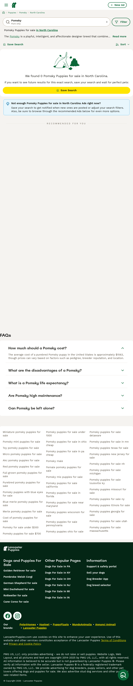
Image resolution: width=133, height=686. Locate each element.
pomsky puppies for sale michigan (105, 472)
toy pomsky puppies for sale (21, 448)
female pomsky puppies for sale (63, 469)
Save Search (13, 44)
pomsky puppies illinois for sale (110, 505)
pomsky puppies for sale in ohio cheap (66, 443)
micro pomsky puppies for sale (22, 454)
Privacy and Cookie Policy (25, 643)
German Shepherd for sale (20, 583)
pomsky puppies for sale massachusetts (105, 529)
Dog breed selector (99, 585)
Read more (119, 36)
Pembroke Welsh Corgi (17, 576)
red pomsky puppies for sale (21, 466)
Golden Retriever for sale (19, 570)
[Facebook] (7, 616)
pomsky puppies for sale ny (107, 499)
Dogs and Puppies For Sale (22, 563)
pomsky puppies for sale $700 (22, 533)
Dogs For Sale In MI (57, 591)
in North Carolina (47, 30)
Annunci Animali (105, 624)
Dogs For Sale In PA (57, 566)
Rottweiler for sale (15, 595)
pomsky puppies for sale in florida (63, 494)
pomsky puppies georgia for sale (107, 513)
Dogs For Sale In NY (57, 572)
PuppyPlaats (61, 624)
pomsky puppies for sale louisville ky (105, 481)
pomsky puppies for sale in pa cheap (65, 453)
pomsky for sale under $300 (20, 527)
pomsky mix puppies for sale (64, 477)
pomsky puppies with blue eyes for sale (23, 494)
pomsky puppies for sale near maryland (65, 504)
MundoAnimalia (82, 624)
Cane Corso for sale (16, 601)
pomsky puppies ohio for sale (64, 531)
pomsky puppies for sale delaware (105, 433)
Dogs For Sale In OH (58, 578)
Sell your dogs (96, 572)
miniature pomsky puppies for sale (22, 433)
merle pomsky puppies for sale (22, 511)
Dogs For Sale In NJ (57, 585)
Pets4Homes (28, 624)
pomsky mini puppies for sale (21, 441)
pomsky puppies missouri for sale (108, 491)
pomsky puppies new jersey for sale (109, 456)
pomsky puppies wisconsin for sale (65, 514)
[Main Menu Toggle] (6, 5)
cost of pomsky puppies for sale (20, 519)
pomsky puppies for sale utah (108, 521)
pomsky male (54, 461)
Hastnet (44, 624)
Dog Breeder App (97, 578)
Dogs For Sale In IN (57, 597)
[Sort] (122, 44)
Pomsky (15, 36)
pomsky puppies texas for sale (109, 448)
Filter (121, 22)
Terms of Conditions (113, 640)
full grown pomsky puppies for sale (22, 474)
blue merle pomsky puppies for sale (23, 503)
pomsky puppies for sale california (61, 485)
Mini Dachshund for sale (18, 589)
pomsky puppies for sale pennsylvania (61, 523)
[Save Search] (123, 674)
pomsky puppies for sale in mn (109, 441)
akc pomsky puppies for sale (21, 460)
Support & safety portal (102, 566)
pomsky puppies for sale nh (107, 463)
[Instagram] (17, 616)
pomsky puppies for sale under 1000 (65, 433)
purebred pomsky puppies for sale (21, 484)
